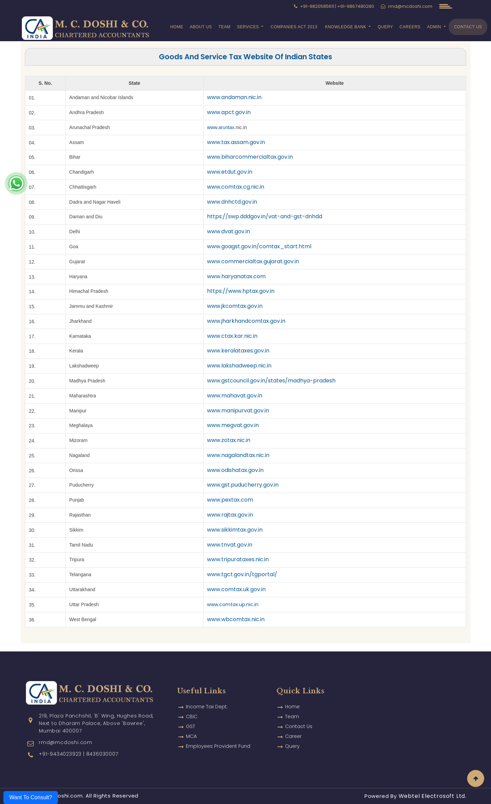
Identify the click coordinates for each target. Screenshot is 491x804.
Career (293, 721)
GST (190, 711)
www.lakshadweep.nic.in (239, 365)
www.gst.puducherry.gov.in (243, 485)
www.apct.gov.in (229, 112)
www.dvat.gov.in (228, 231)
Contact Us (468, 27)
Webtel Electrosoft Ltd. (432, 796)
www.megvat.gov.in (233, 425)
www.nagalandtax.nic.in (238, 455)
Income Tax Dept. (207, 692)
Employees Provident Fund (218, 731)
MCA (191, 721)
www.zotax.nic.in (228, 440)
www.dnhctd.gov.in (232, 202)
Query (385, 27)
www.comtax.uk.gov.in (236, 589)
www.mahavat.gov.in (234, 395)
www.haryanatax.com (236, 276)
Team (224, 27)
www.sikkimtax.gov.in (235, 530)
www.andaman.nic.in (234, 97)
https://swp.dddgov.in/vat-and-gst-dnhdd (264, 216)
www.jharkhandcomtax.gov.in (246, 321)
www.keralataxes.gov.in (238, 350)
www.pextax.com (230, 500)
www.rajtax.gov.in (230, 515)
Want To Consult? (30, 797)
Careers (410, 27)
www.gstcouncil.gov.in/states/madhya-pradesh (271, 380)
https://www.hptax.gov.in (240, 291)
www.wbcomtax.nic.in (236, 619)
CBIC (191, 701)
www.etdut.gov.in (229, 172)
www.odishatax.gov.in (235, 470)
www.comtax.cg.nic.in (235, 187)
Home (176, 27)
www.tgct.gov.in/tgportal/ (242, 574)
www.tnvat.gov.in (229, 545)
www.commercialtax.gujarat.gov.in (253, 261)
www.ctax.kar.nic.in (232, 336)
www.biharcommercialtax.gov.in (250, 157)
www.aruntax (220, 127)
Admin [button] (435, 27)
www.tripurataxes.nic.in (238, 559)
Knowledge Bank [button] (346, 27)
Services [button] (248, 27)
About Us (201, 27)
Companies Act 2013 (294, 27)
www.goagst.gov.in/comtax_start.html (259, 246)
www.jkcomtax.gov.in (235, 306)
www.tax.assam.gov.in (236, 142)
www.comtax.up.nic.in (232, 604)
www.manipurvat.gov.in (238, 410)
